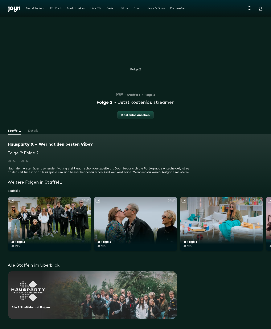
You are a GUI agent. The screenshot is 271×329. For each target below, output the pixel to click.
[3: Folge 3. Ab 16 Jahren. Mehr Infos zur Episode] (221, 224)
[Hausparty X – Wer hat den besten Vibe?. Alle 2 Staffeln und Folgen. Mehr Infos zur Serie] (92, 295)
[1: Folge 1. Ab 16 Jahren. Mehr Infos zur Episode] (49, 224)
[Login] (260, 8)
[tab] (14, 131)
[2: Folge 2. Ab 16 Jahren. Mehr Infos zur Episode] (135, 224)
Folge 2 (135, 69)
